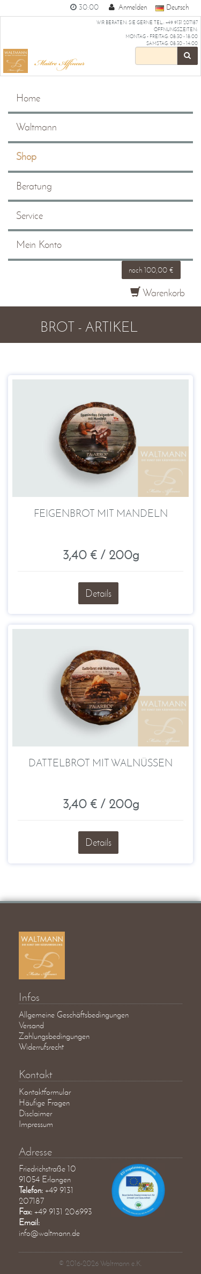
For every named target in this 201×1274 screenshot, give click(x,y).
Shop (26, 156)
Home (28, 98)
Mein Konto (39, 244)
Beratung (34, 186)
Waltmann (36, 127)
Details (98, 593)
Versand (31, 1025)
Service (29, 215)
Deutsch (172, 7)
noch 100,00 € (151, 270)
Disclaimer (35, 1113)
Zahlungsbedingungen (54, 1036)
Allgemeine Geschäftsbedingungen (74, 1014)
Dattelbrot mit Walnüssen (100, 763)
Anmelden (127, 7)
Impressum (36, 1124)
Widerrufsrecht (41, 1047)
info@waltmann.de (49, 1233)
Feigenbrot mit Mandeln (101, 513)
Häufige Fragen (44, 1102)
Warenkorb (157, 293)
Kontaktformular (45, 1092)
